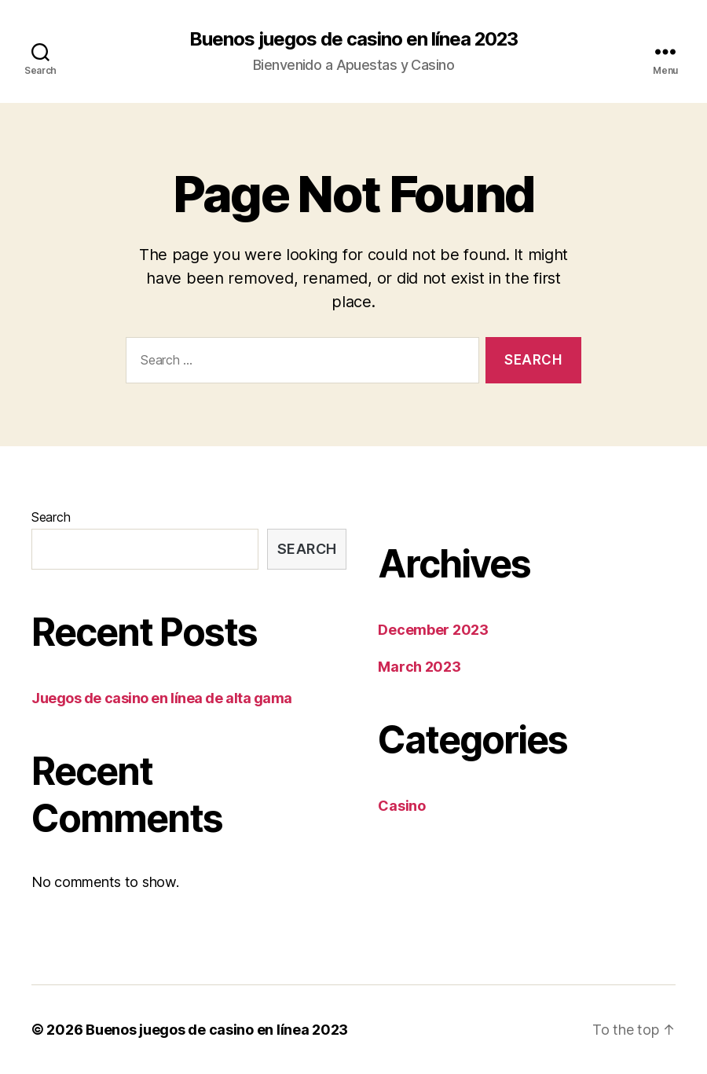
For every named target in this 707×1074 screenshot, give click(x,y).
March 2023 (419, 666)
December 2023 (433, 629)
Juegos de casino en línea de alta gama (161, 698)
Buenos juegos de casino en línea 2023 (353, 39)
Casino (401, 805)
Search (50, 517)
